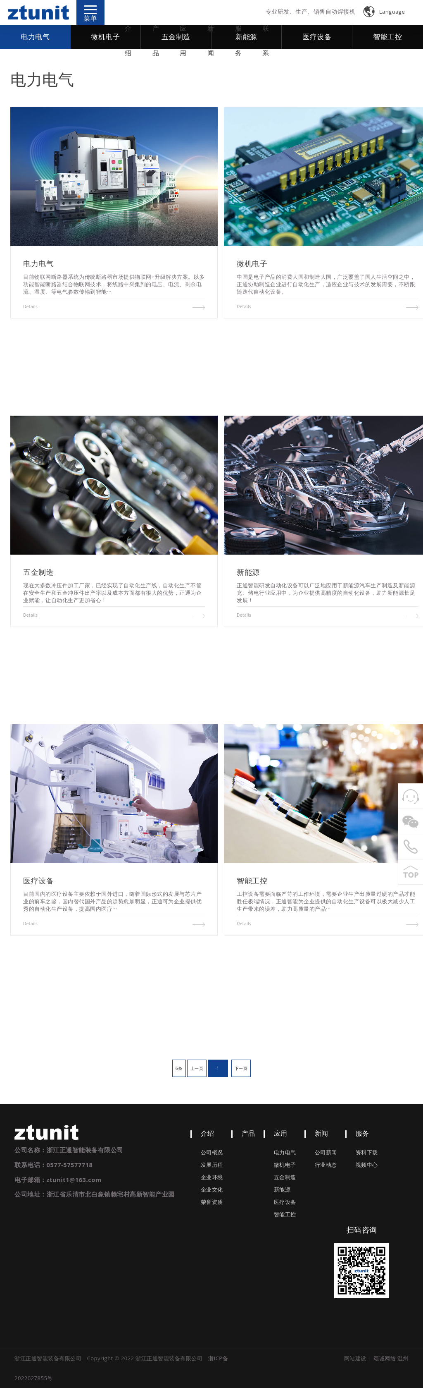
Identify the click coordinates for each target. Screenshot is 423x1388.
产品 (160, 32)
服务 (243, 32)
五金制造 (285, 1177)
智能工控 (387, 36)
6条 (179, 1068)
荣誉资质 (212, 1202)
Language (381, 11)
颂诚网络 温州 (391, 1358)
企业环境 (212, 1177)
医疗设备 (316, 36)
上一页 (197, 1068)
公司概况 (212, 1152)
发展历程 (212, 1165)
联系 (270, 32)
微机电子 (105, 36)
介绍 (133, 32)
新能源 (282, 1190)
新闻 (215, 32)
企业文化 (212, 1190)
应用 (188, 32)
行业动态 (326, 1165)
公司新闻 (326, 1152)
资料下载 (367, 1152)
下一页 (241, 1068)
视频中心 (367, 1165)
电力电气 (35, 36)
